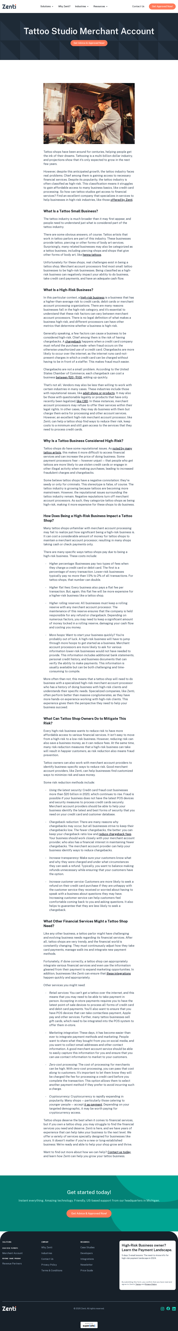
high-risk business (92, 297)
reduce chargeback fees (115, 834)
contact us (138, 6)
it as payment (93, 1104)
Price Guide (86, 1270)
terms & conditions (51, 1270)
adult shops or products (99, 393)
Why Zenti (46, 1247)
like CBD (82, 401)
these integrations (118, 973)
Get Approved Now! (162, 6)
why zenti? (64, 6)
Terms (138, 1284)
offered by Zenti (122, 200)
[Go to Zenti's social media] (162, 1309)
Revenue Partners (12, 1263)
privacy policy (49, 1264)
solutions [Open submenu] (47, 6)
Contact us (47, 1259)
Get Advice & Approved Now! (89, 43)
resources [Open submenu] (101, 6)
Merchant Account (12, 1253)
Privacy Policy (151, 1284)
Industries (46, 1253)
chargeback (73, 341)
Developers (86, 1253)
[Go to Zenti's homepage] (9, 6)
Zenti (83, 1308)
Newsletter (86, 1264)
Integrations (87, 1259)
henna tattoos (92, 254)
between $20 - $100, (69, 377)
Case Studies (87, 1247)
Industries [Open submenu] (82, 6)
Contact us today (119, 1152)
